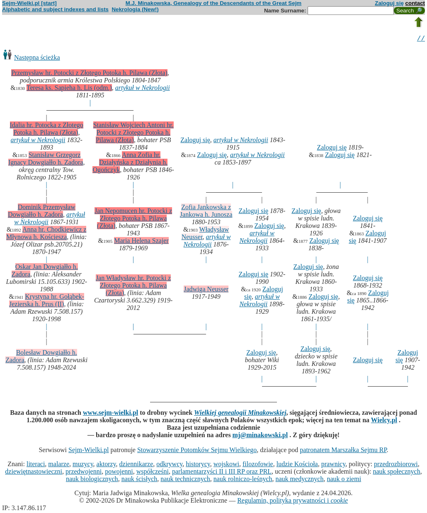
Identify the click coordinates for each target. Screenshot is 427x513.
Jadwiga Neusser (206, 290)
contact (415, 3)
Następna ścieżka (37, 58)
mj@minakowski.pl (260, 436)
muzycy (83, 465)
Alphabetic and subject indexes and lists (55, 9)
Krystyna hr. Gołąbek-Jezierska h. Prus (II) (46, 301)
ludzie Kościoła (297, 465)
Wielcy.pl (384, 421)
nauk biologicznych (92, 480)
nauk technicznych (185, 480)
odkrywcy (169, 465)
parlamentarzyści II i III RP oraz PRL (222, 472)
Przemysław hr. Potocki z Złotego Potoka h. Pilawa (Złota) (89, 73)
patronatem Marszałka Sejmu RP (343, 451)
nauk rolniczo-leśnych (243, 480)
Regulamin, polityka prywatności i (292, 501)
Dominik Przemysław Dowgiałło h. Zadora (41, 212)
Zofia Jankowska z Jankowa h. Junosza (206, 212)
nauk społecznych (396, 472)
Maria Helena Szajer (141, 241)
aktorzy (106, 465)
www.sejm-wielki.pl (110, 413)
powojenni (119, 472)
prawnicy (333, 465)
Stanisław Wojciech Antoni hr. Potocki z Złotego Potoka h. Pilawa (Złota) (133, 134)
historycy (198, 465)
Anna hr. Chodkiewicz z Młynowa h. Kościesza (46, 234)
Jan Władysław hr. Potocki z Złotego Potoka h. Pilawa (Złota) (133, 287)
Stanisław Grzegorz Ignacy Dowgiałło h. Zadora (45, 159)
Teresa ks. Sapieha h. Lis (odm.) (69, 88)
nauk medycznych (300, 480)
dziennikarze (136, 465)
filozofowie (258, 465)
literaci (36, 465)
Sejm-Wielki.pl (88, 451)
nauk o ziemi (344, 480)
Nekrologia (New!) (135, 9)
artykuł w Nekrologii (142, 88)
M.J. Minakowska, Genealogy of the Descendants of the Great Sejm (213, 3)
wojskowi (226, 465)
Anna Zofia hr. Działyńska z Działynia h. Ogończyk (129, 163)
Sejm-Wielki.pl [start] (29, 3)
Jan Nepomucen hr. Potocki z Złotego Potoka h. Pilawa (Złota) (133, 219)
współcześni (152, 472)
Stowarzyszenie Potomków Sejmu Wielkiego (197, 451)
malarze (58, 465)
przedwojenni (84, 472)
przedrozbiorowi (396, 465)
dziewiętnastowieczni (33, 472)
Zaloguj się (389, 3)
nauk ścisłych (139, 480)
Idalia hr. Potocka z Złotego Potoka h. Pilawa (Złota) (46, 130)
